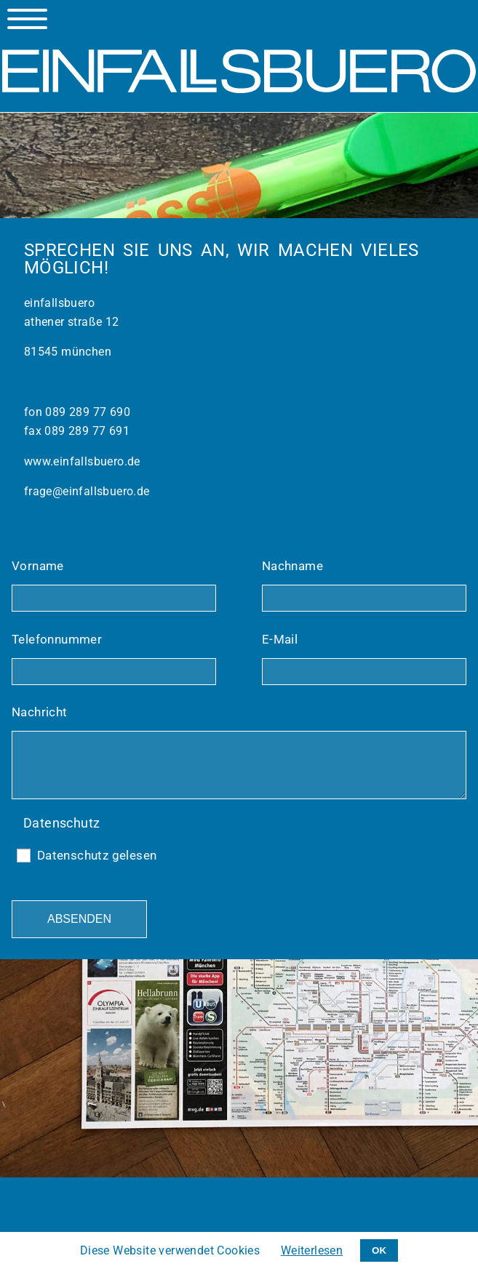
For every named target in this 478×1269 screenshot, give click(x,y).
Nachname (292, 566)
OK (379, 1250)
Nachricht (40, 712)
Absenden (79, 919)
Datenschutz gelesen (97, 855)
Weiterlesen (312, 1250)
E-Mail (280, 639)
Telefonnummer (57, 639)
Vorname (38, 566)
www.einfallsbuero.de (82, 461)
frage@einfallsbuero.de (87, 491)
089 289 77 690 (86, 412)
